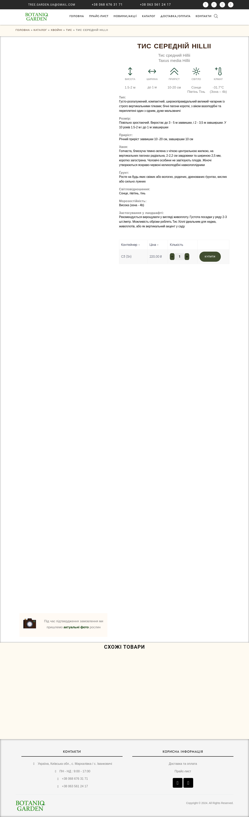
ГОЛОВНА (76, 16)
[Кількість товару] (179, 257)
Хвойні (56, 30)
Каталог (148, 16)
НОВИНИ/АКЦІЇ (125, 16)
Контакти (204, 16)
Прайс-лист (99, 16)
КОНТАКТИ (72, 751)
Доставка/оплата (175, 16)
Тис (69, 30)
